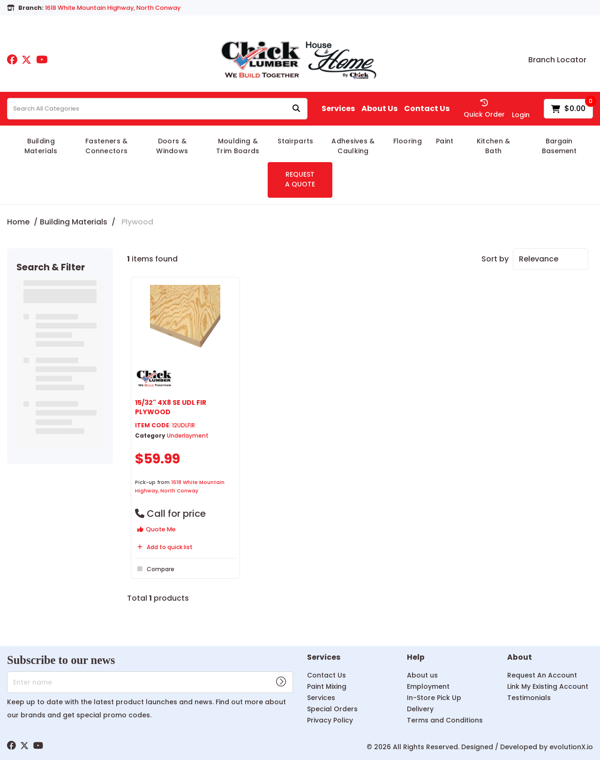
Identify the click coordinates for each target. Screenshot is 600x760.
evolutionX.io (571, 747)
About (519, 657)
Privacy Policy (330, 720)
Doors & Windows (172, 146)
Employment (428, 686)
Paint (445, 141)
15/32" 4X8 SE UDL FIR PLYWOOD (170, 407)
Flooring (407, 141)
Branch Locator (557, 60)
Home (18, 221)
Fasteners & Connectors (106, 146)
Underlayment (188, 436)
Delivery (420, 709)
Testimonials (529, 697)
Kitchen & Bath (493, 146)
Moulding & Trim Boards (238, 146)
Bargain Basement (559, 146)
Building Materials (41, 146)
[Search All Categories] (157, 108)
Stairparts (295, 141)
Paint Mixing (326, 686)
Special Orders (332, 709)
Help (416, 657)
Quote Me (156, 529)
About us (422, 675)
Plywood (137, 221)
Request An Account (542, 675)
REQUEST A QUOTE (300, 179)
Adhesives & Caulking (353, 146)
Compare (154, 568)
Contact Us (427, 109)
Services (338, 109)
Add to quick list (164, 547)
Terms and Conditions (445, 720)
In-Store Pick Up (434, 697)
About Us (379, 109)
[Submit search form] (296, 109)
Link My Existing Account (547, 686)
